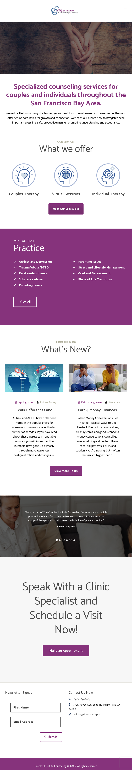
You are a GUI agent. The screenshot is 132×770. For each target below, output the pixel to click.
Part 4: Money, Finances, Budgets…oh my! (98, 412)
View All (27, 301)
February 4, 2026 (91, 402)
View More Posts (66, 470)
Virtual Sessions (66, 194)
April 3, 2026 (26, 402)
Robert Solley (48, 402)
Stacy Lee (114, 402)
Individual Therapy (108, 194)
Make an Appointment (66, 648)
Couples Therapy (24, 194)
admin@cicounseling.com (88, 711)
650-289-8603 (82, 696)
